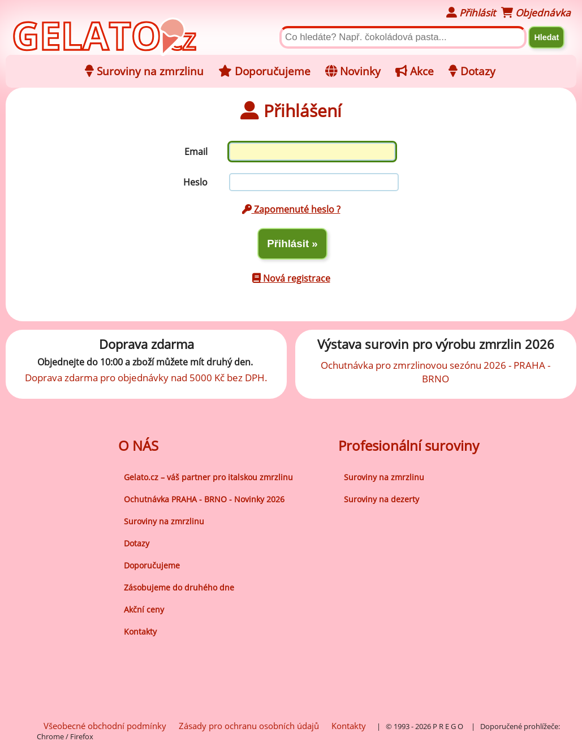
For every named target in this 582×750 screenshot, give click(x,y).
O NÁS (138, 445)
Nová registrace (291, 278)
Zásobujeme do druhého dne (179, 587)
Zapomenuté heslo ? (291, 209)
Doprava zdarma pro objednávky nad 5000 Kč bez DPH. (146, 377)
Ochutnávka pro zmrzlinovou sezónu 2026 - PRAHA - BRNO (435, 371)
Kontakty (140, 631)
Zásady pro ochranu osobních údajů (249, 725)
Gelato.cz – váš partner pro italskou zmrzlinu (208, 477)
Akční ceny (144, 609)
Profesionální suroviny (408, 445)
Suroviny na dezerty (381, 499)
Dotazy (136, 543)
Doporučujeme (152, 565)
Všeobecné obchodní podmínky (105, 725)
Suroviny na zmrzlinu (164, 521)
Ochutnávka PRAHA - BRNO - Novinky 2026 (204, 499)
